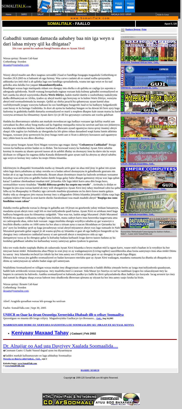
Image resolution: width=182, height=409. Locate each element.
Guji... (99, 318)
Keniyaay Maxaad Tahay (40, 333)
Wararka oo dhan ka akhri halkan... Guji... (22, 359)
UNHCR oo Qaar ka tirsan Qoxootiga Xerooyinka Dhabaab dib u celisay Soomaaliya (63, 314)
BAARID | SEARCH (90, 370)
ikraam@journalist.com (16, 64)
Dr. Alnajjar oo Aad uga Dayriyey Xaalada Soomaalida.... (60, 346)
